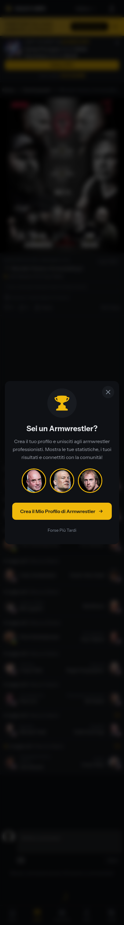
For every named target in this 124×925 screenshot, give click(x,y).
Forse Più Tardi (62, 530)
